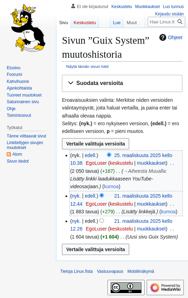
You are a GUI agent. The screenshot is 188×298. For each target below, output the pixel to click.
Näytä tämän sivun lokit (87, 66)
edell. (90, 155)
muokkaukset (151, 163)
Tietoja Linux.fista (76, 271)
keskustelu (121, 163)
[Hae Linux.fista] (166, 22)
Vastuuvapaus (110, 271)
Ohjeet (170, 37)
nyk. (76, 196)
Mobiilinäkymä (140, 271)
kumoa (111, 186)
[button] (122, 83)
